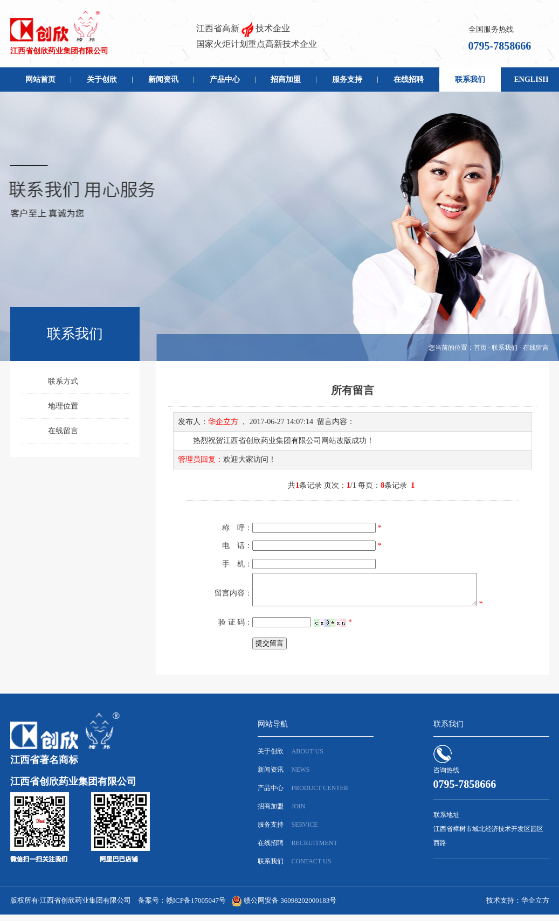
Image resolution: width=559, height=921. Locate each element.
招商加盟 (286, 79)
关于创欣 (102, 79)
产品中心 (225, 79)
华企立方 (535, 907)
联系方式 (63, 381)
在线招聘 (409, 79)
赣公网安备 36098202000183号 (290, 907)
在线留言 (63, 431)
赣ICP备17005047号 (196, 907)
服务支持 (347, 79)
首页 (480, 347)
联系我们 (470, 79)
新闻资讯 (163, 79)
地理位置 (63, 406)
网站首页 (40, 79)
